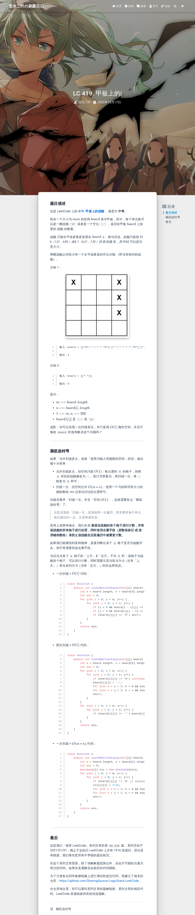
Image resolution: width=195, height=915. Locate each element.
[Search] (175, 6)
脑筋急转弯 (63, 909)
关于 (153, 6)
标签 (141, 6)
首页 (117, 6)
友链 (165, 6)
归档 (129, 6)
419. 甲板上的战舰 (91, 211)
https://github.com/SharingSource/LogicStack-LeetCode (99, 881)
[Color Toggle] (182, 6)
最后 (168, 222)
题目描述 (171, 212)
